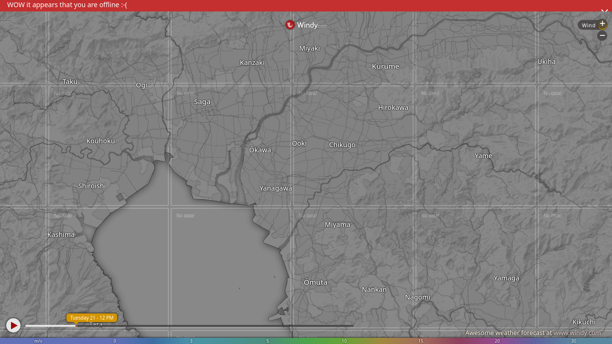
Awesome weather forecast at (533, 332)
